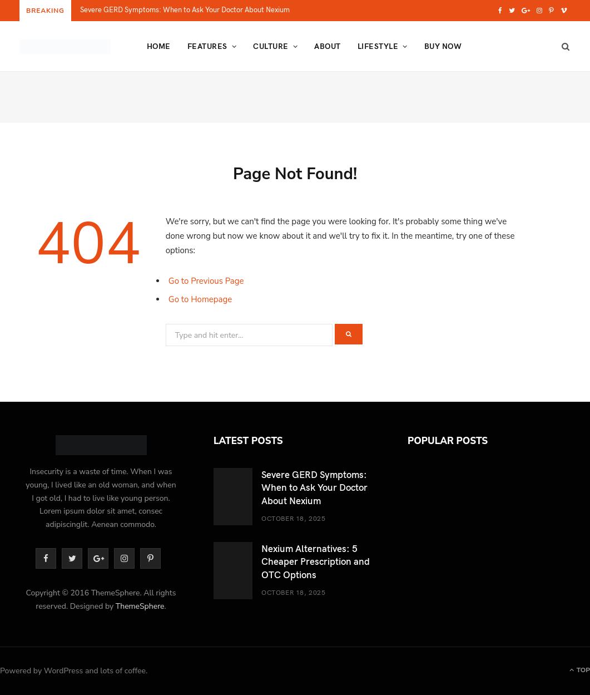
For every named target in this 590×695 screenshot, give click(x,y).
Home (159, 46)
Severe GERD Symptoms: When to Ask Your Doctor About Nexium (185, 9)
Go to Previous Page (206, 281)
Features (207, 46)
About (327, 46)
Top (579, 670)
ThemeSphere (140, 606)
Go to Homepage (200, 299)
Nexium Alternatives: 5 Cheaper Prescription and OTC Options (315, 560)
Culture (270, 46)
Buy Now (443, 46)
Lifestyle (378, 46)
